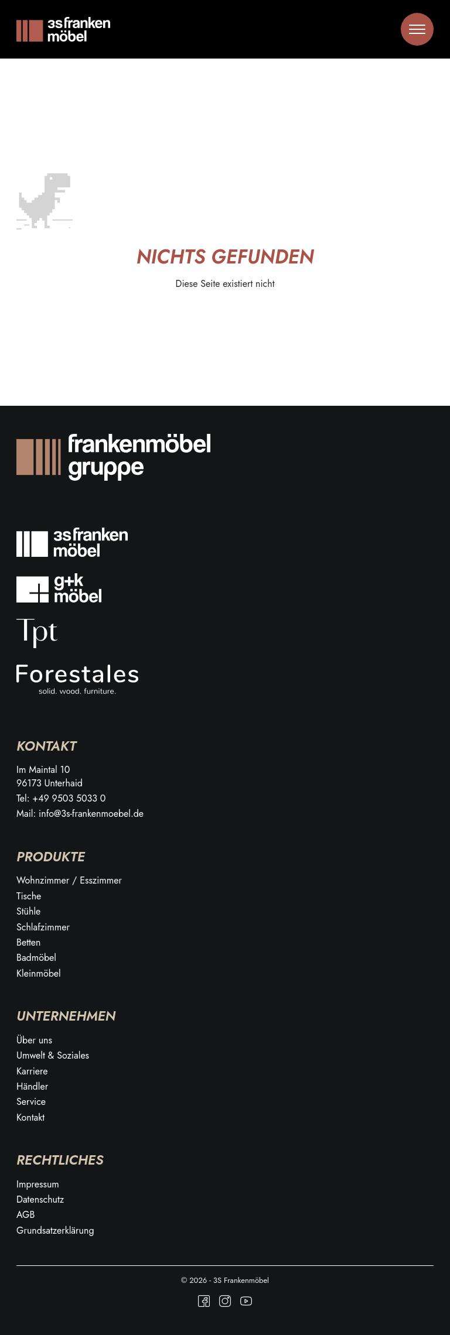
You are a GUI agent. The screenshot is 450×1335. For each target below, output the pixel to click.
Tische (28, 896)
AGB (25, 1215)
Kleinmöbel (38, 973)
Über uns (34, 1040)
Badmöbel (36, 957)
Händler (32, 1086)
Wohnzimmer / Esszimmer (69, 880)
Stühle (28, 911)
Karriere (32, 1071)
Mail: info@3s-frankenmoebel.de (80, 813)
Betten (28, 942)
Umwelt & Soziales (52, 1055)
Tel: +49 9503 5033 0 (60, 798)
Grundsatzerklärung (55, 1230)
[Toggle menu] (417, 29)
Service (31, 1102)
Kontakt (30, 1117)
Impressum (37, 1184)
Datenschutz (40, 1199)
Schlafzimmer (43, 927)
